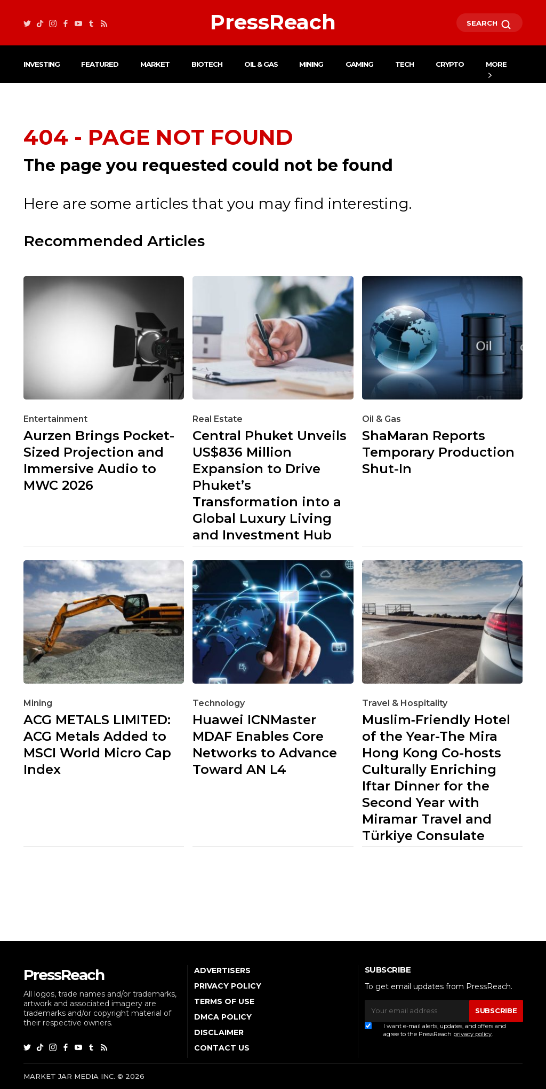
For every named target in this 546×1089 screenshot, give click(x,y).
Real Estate (217, 419)
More (496, 64)
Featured (99, 64)
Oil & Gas (261, 64)
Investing (41, 64)
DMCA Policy (223, 1017)
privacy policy (472, 1034)
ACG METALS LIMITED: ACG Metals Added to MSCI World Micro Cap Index (97, 744)
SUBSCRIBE (496, 1010)
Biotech (206, 64)
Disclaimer (219, 1032)
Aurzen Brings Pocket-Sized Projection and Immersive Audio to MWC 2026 (98, 460)
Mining (311, 64)
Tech (404, 64)
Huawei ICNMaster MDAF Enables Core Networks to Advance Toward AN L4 (264, 744)
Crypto (450, 64)
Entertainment (55, 419)
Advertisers (222, 970)
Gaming (359, 64)
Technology (218, 703)
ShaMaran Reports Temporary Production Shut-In (438, 452)
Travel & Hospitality (404, 703)
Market (155, 64)
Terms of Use (224, 1001)
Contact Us (222, 1048)
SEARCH (489, 24)
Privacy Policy (227, 986)
